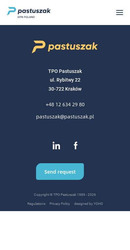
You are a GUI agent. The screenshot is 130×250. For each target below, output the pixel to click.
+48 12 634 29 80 (65, 104)
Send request (60, 171)
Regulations (36, 203)
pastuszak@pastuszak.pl (65, 116)
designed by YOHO (88, 203)
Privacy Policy (60, 203)
